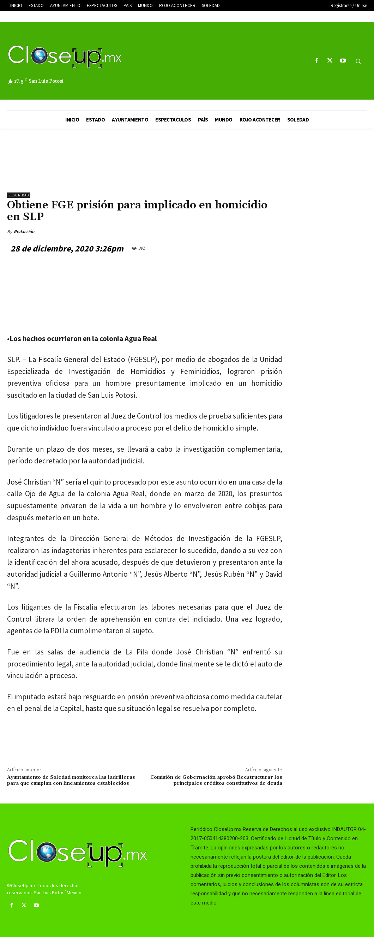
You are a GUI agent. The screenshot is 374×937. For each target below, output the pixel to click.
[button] (358, 61)
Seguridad (18, 195)
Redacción (24, 232)
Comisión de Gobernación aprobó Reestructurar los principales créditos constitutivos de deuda (216, 780)
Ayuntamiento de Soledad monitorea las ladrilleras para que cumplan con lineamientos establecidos (71, 780)
